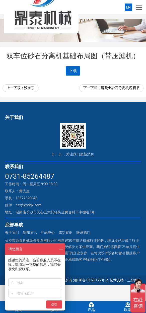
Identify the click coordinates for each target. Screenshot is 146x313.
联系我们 (83, 232)
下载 (73, 70)
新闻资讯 (30, 232)
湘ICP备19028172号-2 (90, 280)
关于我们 (12, 232)
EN (128, 7)
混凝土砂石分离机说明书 (120, 88)
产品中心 (48, 232)
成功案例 (65, 232)
